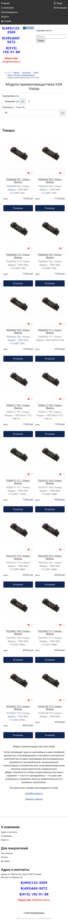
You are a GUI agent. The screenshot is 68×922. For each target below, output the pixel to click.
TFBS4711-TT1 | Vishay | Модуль (18, 482)
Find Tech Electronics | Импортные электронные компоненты (34, 918)
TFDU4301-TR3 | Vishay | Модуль (18, 632)
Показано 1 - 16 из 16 (13, 107)
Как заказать (7, 853)
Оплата (5, 16)
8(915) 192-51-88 (11, 50)
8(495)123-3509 (11, 30)
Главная (5, 3)
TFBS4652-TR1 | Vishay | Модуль (50, 256)
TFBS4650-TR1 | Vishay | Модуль (18, 180)
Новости (5, 840)
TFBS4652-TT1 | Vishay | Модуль (50, 331)
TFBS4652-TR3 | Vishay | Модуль (18, 331)
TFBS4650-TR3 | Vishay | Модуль (50, 180)
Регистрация (60, 7)
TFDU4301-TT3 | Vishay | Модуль (18, 707)
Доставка (6, 21)
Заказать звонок (34, 799)
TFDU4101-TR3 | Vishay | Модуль (50, 482)
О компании (7, 7)
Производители (9, 12)
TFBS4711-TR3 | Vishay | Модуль (50, 406)
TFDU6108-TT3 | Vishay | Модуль (50, 707)
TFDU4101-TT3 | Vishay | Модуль (18, 557)
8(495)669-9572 (11, 40)
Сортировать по (10, 96)
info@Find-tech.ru (34, 793)
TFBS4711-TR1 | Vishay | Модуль (18, 406)
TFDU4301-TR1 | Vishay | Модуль (50, 557)
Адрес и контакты (9, 832)
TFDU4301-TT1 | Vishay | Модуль (50, 632)
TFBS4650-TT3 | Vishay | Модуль (18, 256)
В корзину (18, 208)
